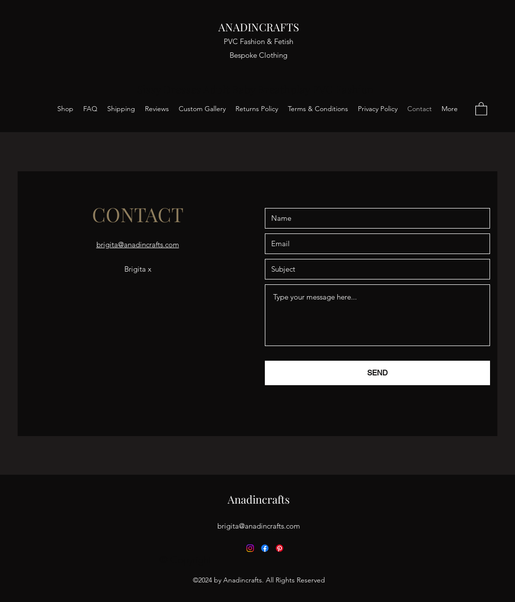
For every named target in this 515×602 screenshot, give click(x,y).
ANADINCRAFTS (258, 27)
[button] (481, 108)
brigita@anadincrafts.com (258, 526)
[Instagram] (250, 548)
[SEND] (377, 373)
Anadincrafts (259, 499)
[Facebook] (265, 548)
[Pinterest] (279, 548)
